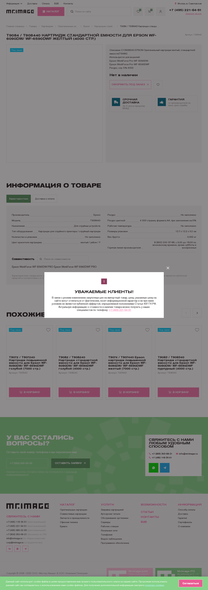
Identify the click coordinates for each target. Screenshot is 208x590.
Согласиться (190, 583)
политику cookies (154, 585)
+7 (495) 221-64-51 (120, 310)
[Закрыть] (168, 268)
